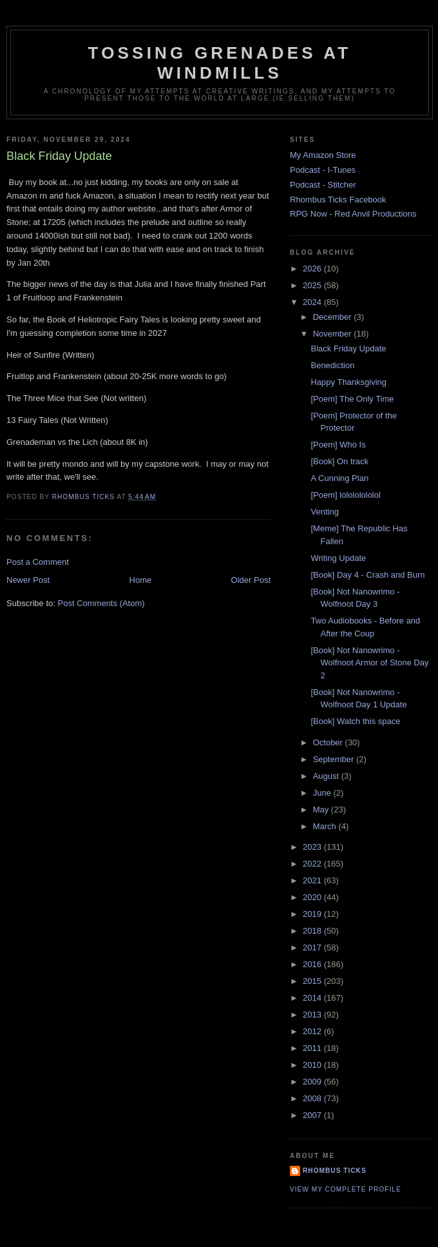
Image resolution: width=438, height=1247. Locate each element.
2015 (313, 981)
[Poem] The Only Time (352, 399)
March (326, 826)
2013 (313, 1014)
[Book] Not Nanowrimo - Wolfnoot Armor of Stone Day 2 (369, 662)
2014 (313, 998)
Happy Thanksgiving (348, 382)
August (327, 776)
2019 (313, 914)
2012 (313, 1031)
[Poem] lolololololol (345, 495)
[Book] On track (339, 461)
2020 (313, 897)
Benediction (332, 365)
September (334, 759)
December (333, 317)
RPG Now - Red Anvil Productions (353, 214)
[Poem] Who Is (337, 444)
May (322, 809)
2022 (313, 864)
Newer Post (28, 580)
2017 (313, 947)
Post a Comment (37, 562)
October (329, 742)
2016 (313, 964)
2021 (313, 880)
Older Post (251, 580)
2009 (313, 1081)
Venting (324, 511)
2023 (313, 847)
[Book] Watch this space (355, 721)
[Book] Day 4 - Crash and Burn (367, 575)
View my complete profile (345, 1189)
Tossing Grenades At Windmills (220, 63)
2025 (313, 285)
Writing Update (338, 558)
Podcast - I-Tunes (323, 170)
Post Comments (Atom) (101, 603)
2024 (313, 302)
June (323, 793)
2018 (313, 931)
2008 (313, 1098)
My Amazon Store (323, 155)
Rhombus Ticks (335, 1170)
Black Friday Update (348, 348)
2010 (313, 1065)
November (333, 334)
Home (140, 580)
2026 (313, 268)
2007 (313, 1115)
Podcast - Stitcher (323, 185)
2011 (313, 1048)
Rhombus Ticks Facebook (338, 199)
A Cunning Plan (339, 478)
